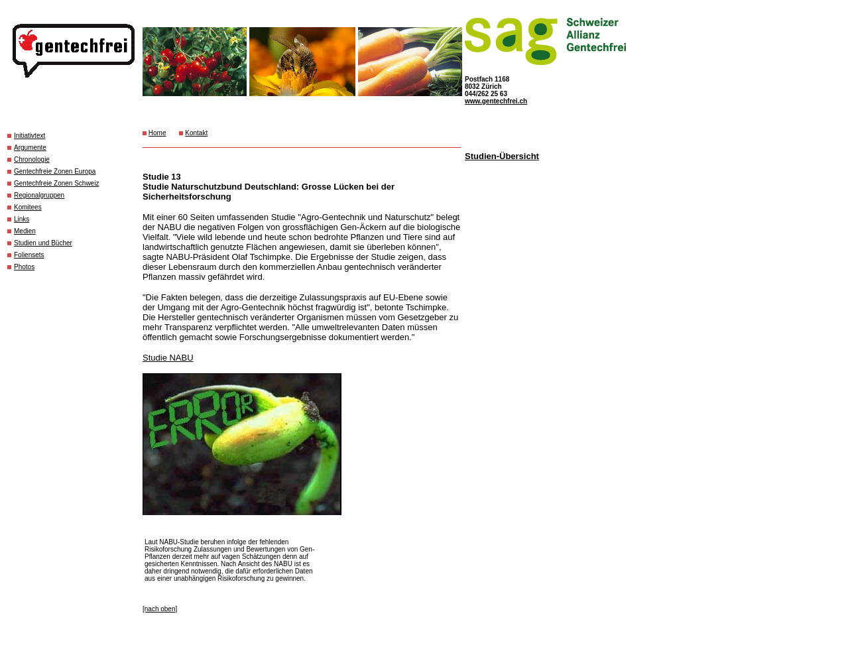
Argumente (30, 147)
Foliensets (29, 255)
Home (157, 133)
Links (21, 219)
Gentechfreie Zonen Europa (54, 171)
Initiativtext (29, 135)
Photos (24, 266)
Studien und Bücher (43, 243)
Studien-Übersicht (502, 156)
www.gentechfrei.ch (496, 101)
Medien (25, 231)
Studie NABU (168, 358)
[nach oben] (160, 609)
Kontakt (196, 133)
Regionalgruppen (39, 195)
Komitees (28, 207)
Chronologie (32, 159)
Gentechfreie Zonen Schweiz (56, 183)
